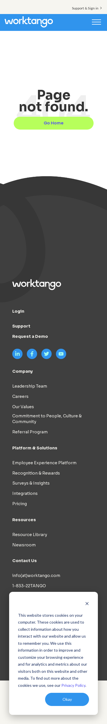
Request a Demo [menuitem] (30, 336)
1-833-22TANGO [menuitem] (29, 585)
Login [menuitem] (18, 311)
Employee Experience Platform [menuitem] (44, 462)
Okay (67, 699)
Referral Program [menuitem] (30, 432)
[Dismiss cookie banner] (87, 604)
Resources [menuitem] (24, 519)
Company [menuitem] (22, 371)
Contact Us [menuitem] (24, 560)
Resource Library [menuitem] (29, 534)
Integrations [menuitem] (25, 493)
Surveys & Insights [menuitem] (31, 483)
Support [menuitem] (21, 326)
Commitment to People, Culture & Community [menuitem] (47, 418)
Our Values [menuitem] (23, 406)
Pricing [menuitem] (19, 503)
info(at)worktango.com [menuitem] (36, 575)
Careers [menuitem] (20, 396)
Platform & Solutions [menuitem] (34, 448)
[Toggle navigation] (96, 21)
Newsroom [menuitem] (24, 545)
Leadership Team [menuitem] (29, 386)
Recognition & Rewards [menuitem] (36, 473)
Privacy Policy (73, 685)
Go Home (54, 123)
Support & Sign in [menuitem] (85, 8)
